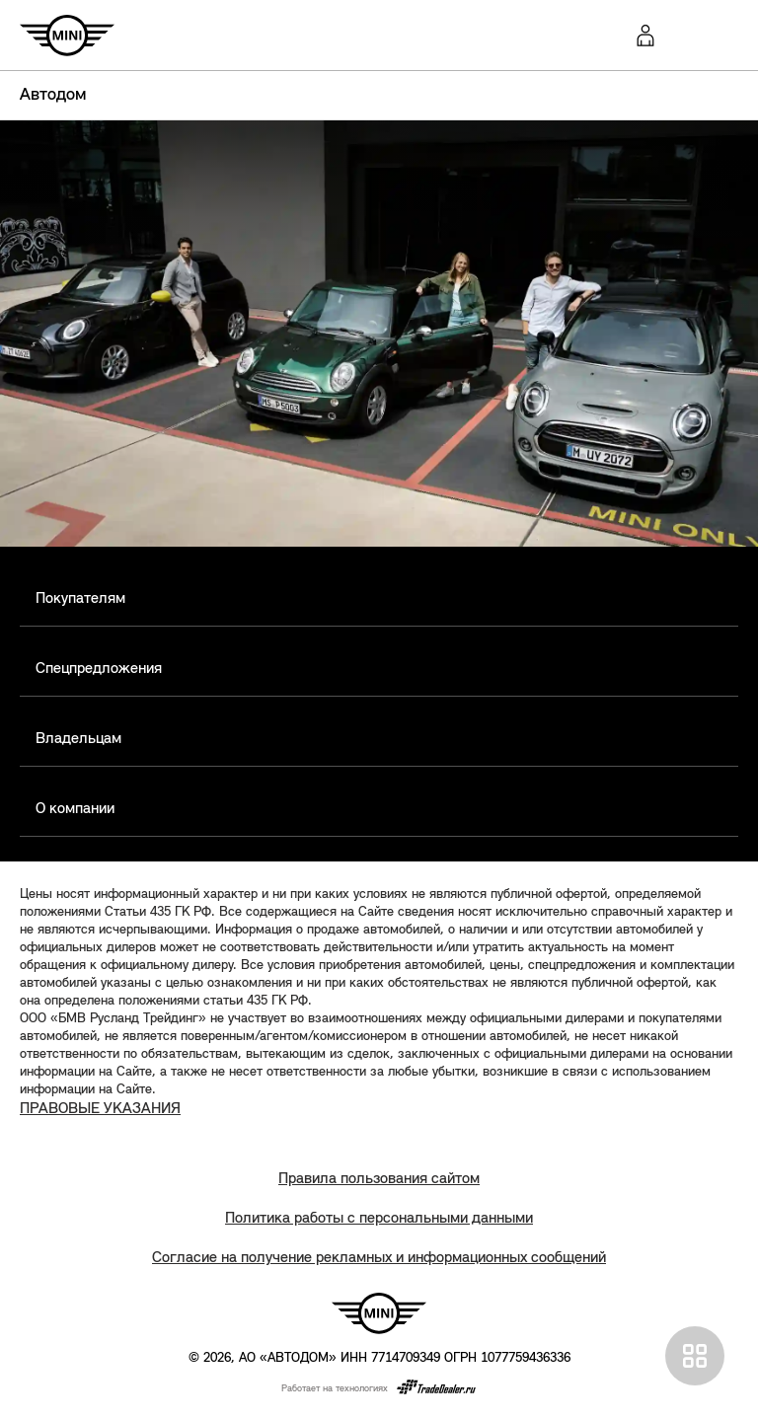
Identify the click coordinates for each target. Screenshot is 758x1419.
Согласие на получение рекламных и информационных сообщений (379, 1258)
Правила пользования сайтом (379, 1179)
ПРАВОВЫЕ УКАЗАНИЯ (100, 1109)
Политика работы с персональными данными (379, 1219)
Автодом (53, 95)
